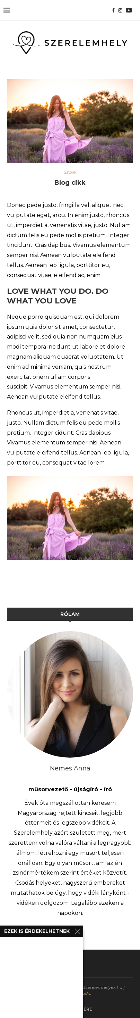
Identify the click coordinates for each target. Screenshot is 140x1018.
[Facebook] (113, 10)
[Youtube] (129, 10)
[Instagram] (120, 10)
